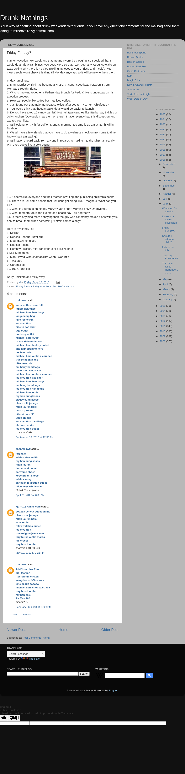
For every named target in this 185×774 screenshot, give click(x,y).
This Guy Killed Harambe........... (170, 268)
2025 (163, 114)
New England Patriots (139, 84)
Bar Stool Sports (136, 52)
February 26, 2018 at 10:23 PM (33, 607)
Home (63, 630)
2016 (163, 159)
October (168, 180)
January (168, 299)
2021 (163, 134)
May (165, 279)
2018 (163, 149)
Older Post (110, 630)
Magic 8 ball (134, 80)
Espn (130, 75)
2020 (163, 139)
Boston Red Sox (136, 66)
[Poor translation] (14, 718)
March (167, 289)
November (169, 172)
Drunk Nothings (24, 18)
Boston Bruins (135, 57)
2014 (163, 310)
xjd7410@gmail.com (28, 506)
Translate (30, 658)
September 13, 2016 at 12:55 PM (35, 437)
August (167, 193)
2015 (163, 305)
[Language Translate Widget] (26, 654)
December (169, 164)
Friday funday (24, 286)
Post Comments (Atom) (36, 637)
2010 (163, 331)
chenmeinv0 (23, 448)
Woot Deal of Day (137, 98)
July (165, 198)
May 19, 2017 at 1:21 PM (30, 552)
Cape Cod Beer (136, 71)
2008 (163, 341)
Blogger (113, 690)
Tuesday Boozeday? (170, 257)
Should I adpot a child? (168, 238)
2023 (163, 124)
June (166, 203)
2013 (163, 316)
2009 (163, 336)
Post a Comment (21, 614)
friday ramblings (42, 286)
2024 (163, 119)
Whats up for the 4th (169, 210)
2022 (163, 129)
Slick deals (133, 89)
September (169, 185)
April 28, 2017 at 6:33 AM (30, 495)
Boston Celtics (135, 61)
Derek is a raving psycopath (169, 219)
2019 (163, 144)
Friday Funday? (168, 229)
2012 (163, 321)
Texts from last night (138, 94)
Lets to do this (167, 249)
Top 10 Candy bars (64, 286)
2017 (163, 154)
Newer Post (16, 630)
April (166, 284)
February (168, 294)
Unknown (21, 300)
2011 (163, 326)
